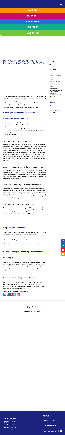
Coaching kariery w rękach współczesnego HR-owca (55, 84)
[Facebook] (4, 294)
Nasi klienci (32, 309)
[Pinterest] (11, 294)
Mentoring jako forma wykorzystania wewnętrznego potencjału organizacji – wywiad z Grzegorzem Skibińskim (56, 93)
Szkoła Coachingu (50, 425)
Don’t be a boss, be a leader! (55, 78)
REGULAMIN (47, 416)
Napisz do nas (54, 106)
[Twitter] (14, 294)
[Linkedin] (8, 294)
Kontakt (46, 420)
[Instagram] (18, 294)
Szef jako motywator (56, 75)
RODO (55, 416)
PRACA (54, 420)
